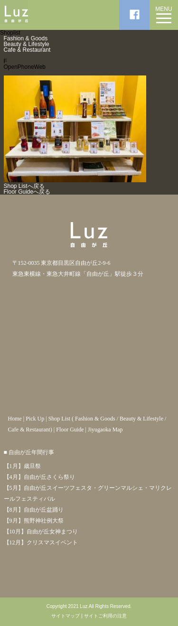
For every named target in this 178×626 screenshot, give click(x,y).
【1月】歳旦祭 (22, 466)
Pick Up (35, 418)
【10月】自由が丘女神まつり (41, 531)
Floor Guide (70, 429)
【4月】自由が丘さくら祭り (39, 477)
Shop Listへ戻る (24, 186)
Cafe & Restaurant (27, 50)
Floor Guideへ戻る (27, 191)
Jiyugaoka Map (105, 429)
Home (15, 418)
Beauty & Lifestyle (26, 44)
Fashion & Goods (26, 38)
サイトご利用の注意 (105, 616)
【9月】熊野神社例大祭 (34, 520)
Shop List (59, 418)
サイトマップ (65, 616)
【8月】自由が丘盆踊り (34, 509)
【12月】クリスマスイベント (41, 542)
